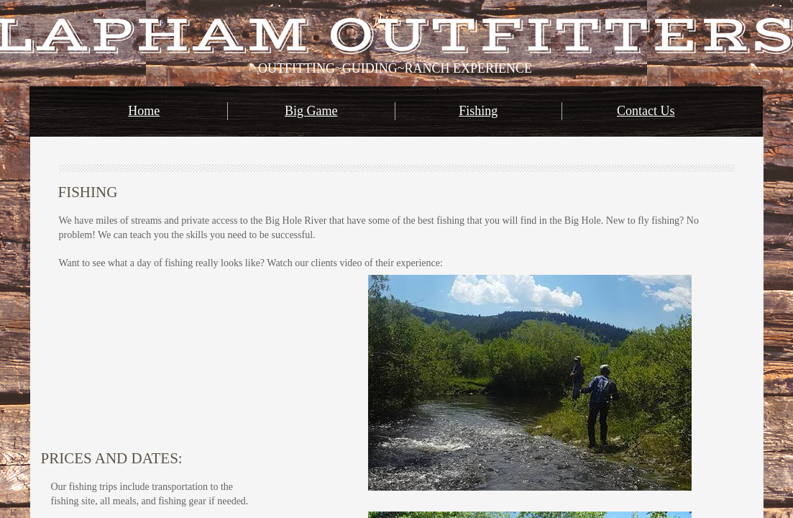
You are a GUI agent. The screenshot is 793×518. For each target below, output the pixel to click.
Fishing (478, 111)
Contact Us (646, 111)
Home (144, 111)
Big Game (311, 111)
